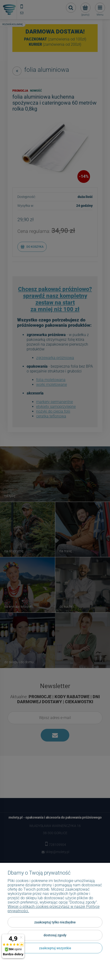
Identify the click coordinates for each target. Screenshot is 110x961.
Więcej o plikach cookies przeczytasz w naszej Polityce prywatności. (54, 908)
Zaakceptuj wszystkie (55, 948)
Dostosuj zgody (55, 935)
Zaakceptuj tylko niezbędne (55, 922)
